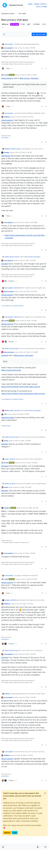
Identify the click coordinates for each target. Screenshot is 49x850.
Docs (38, 6)
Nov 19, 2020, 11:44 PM (28, 697)
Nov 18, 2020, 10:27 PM (25, 117)
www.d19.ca (5, 137)
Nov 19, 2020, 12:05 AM (29, 291)
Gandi (15, 306)
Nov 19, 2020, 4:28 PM (27, 553)
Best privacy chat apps (29, 78)
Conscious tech (6, 426)
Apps (30, 4)
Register (7, 833)
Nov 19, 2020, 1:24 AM (29, 320)
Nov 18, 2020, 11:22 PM (24, 152)
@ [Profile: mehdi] (4, 264)
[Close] (45, 793)
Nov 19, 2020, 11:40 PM (28, 654)
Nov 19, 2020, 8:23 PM (29, 579)
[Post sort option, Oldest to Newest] (4, 34)
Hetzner (20, 306)
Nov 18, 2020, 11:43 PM (28, 260)
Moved (5, 24)
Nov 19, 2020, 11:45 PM (25, 755)
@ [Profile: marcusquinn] (7, 78)
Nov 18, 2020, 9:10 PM (27, 48)
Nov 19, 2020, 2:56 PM (30, 508)
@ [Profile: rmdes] (4, 466)
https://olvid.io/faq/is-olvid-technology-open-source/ (23, 393)
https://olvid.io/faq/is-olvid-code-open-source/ (20, 387)
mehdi (6, 75)
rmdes (6, 441)
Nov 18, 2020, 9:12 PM (29, 75)
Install (44, 6)
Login (15, 833)
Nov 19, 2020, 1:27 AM (28, 352)
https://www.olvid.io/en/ (11, 370)
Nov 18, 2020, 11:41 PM (27, 222)
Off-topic (14, 24)
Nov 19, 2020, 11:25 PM (25, 604)
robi (5, 414)
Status (36, 4)
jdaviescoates (9, 291)
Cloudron (7, 306)
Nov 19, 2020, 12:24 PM (23, 487)
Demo (43, 4)
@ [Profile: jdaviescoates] (7, 417)
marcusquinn (8, 44)
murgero (7, 508)
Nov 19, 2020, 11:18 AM (23, 441)
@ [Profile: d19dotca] (6, 156)
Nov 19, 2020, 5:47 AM (21, 414)
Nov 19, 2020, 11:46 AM (29, 463)
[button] (3, 847)
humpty (6, 152)
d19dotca (7, 117)
